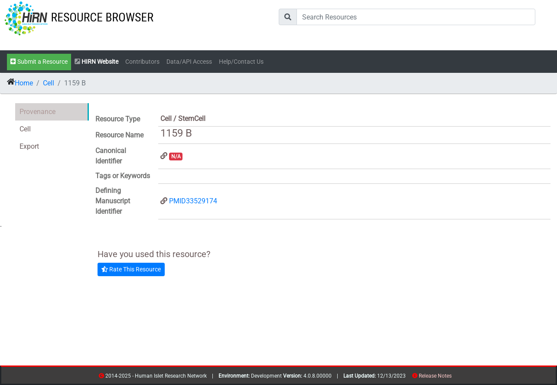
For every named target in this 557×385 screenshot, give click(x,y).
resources (454, 377)
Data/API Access (189, 61)
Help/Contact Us (241, 61)
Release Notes (435, 376)
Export (29, 146)
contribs (457, 377)
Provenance (37, 112)
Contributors (142, 61)
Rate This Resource (131, 269)
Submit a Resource (39, 61)
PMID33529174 (193, 201)
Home (24, 83)
